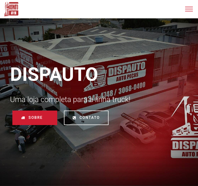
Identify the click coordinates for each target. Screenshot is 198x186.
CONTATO (86, 117)
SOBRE (34, 117)
